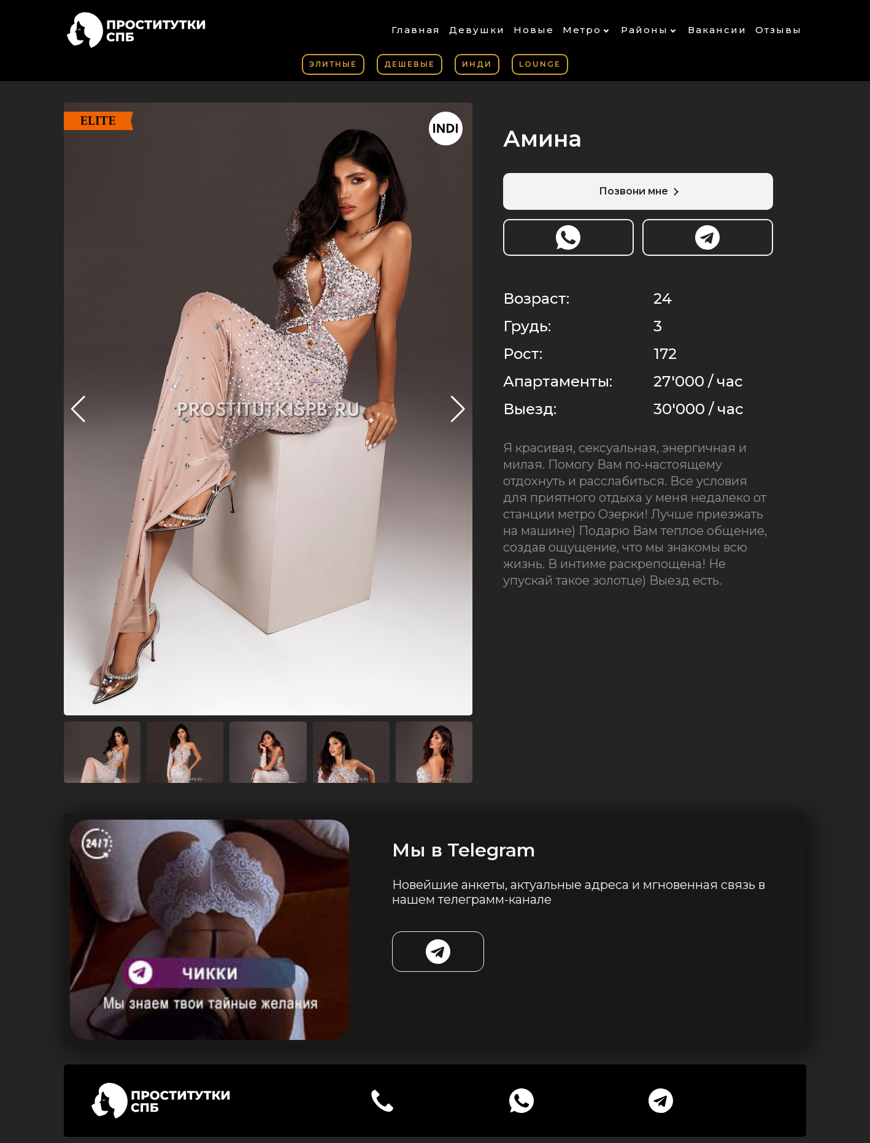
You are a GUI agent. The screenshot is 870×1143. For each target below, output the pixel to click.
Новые (534, 30)
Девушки (477, 30)
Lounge (540, 64)
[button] (458, 409)
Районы (644, 30)
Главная (416, 30)
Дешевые (409, 64)
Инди (477, 64)
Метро (582, 30)
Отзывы (778, 30)
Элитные (333, 64)
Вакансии (717, 30)
